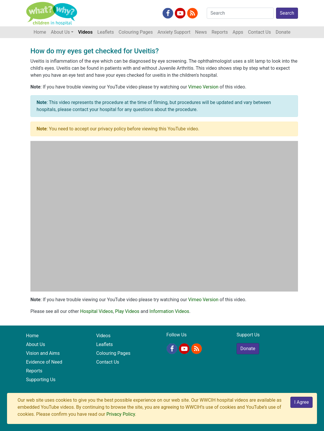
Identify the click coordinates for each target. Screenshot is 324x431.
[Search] (240, 13)
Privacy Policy (120, 414)
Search (287, 13)
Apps (237, 32)
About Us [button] (60, 32)
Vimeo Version (203, 87)
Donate (282, 32)
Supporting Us (41, 379)
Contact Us (259, 32)
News (201, 32)
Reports (219, 32)
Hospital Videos (96, 311)
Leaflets (105, 32)
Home (41, 31)
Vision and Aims (43, 353)
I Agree (301, 402)
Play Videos (127, 311)
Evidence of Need (44, 362)
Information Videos (169, 311)
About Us (35, 344)
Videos (85, 32)
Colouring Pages (136, 32)
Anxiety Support (173, 32)
